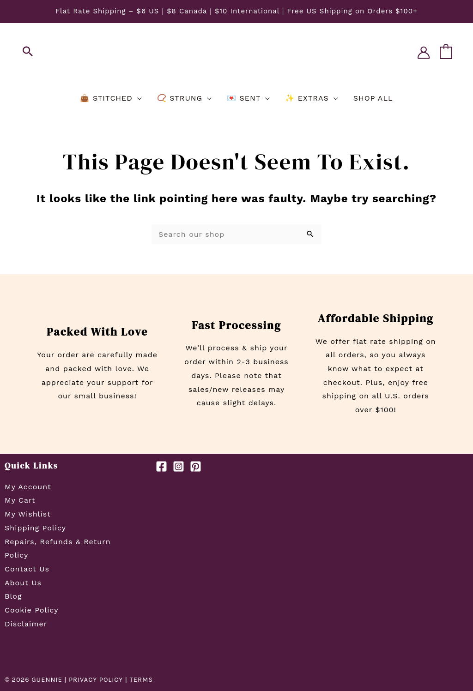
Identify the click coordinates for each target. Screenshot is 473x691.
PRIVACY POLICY (96, 680)
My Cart (20, 500)
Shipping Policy (35, 527)
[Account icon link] (424, 53)
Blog (13, 596)
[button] (28, 52)
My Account (28, 486)
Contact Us (27, 569)
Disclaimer (26, 623)
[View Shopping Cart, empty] (446, 52)
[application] (137, 98)
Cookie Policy (31, 610)
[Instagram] (178, 466)
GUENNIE (46, 680)
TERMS (142, 680)
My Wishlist (28, 514)
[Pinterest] (195, 466)
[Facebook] (161, 466)
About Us (23, 582)
